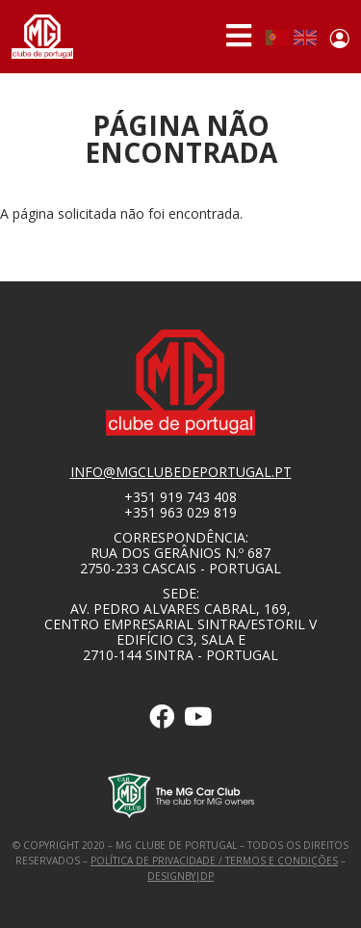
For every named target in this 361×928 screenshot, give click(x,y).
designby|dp (180, 876)
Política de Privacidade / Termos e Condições (214, 860)
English (305, 37)
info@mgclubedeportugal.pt (181, 472)
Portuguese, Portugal (277, 37)
